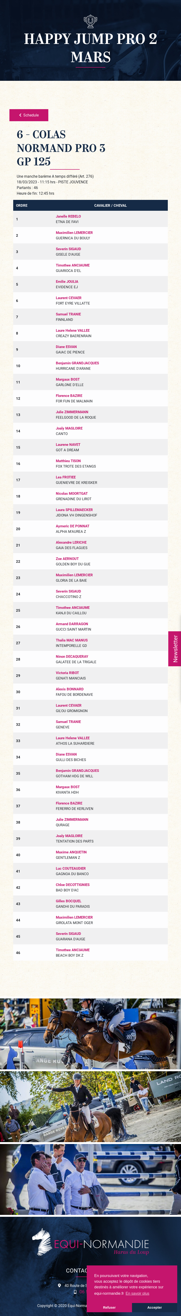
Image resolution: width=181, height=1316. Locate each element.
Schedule (29, 114)
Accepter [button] (154, 1307)
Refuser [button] (109, 1307)
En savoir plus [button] (137, 1293)
